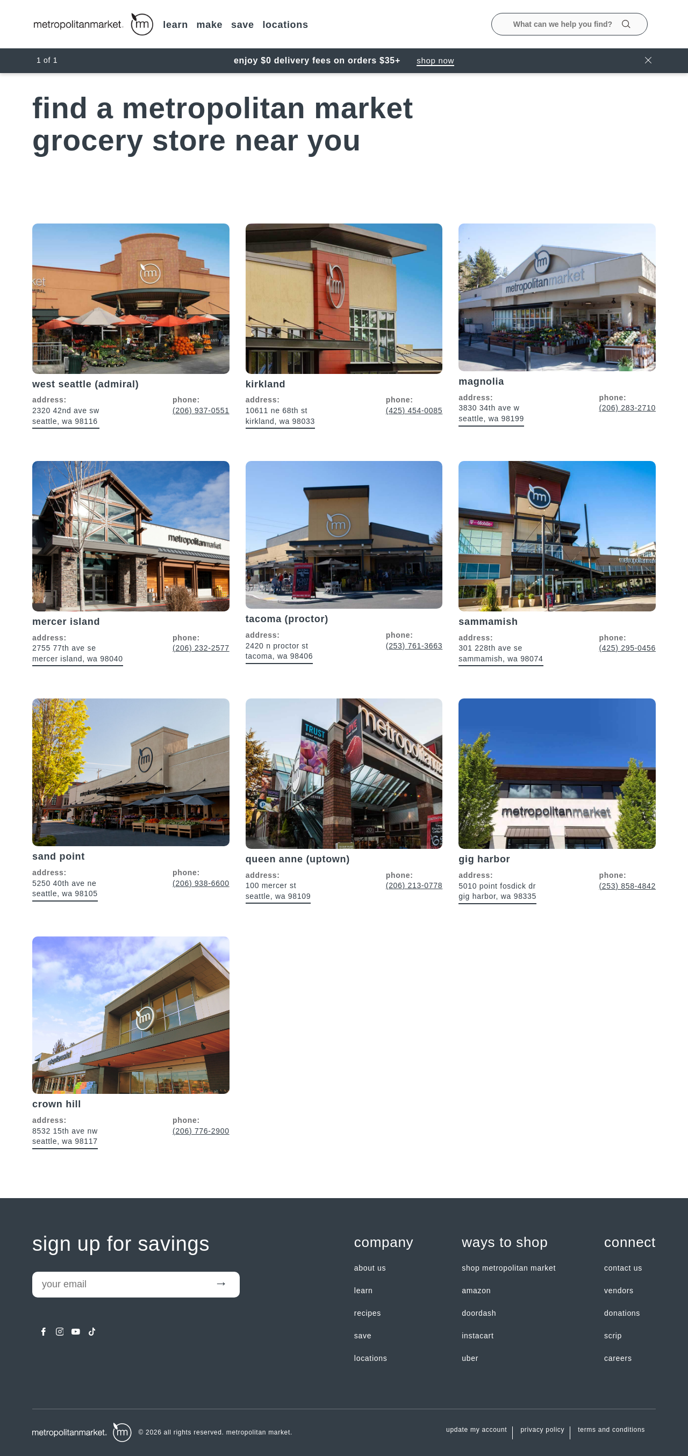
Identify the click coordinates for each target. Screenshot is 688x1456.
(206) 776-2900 (201, 1131)
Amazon (476, 1290)
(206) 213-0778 (414, 885)
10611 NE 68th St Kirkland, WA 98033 (280, 416)
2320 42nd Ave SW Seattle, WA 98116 (65, 416)
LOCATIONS (285, 24)
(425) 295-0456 (627, 648)
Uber (470, 1358)
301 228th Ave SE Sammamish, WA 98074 (500, 653)
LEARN (175, 24)
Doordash (479, 1313)
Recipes (367, 1313)
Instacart (477, 1335)
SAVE (242, 24)
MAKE (209, 24)
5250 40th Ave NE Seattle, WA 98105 (65, 888)
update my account (476, 1429)
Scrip (613, 1335)
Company (383, 1242)
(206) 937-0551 (201, 410)
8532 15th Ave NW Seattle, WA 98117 (65, 1136)
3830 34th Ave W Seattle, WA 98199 (491, 413)
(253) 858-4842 (627, 886)
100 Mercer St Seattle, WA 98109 (278, 890)
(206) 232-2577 (201, 648)
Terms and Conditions (611, 1429)
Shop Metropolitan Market (509, 1268)
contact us (623, 1268)
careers (618, 1358)
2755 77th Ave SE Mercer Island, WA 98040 (77, 653)
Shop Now (435, 60)
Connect (630, 1242)
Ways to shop (505, 1242)
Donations (622, 1313)
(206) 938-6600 (201, 883)
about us (370, 1268)
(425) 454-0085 (414, 410)
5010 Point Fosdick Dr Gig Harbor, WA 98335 (497, 891)
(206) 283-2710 (627, 407)
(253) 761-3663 (414, 645)
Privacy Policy (542, 1429)
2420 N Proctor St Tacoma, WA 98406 (279, 651)
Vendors (619, 1290)
